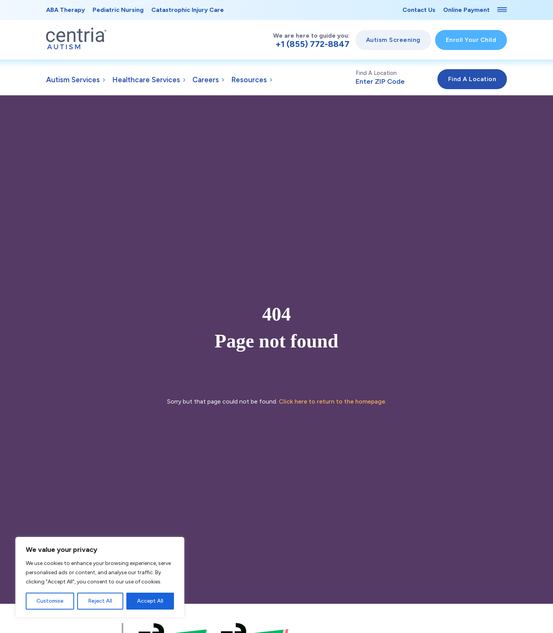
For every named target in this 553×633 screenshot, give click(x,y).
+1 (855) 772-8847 (312, 44)
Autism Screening (393, 39)
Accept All (150, 601)
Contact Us (418, 9)
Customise (49, 601)
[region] (99, 577)
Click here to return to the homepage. (332, 401)
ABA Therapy (65, 9)
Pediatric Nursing (118, 9)
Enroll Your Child (471, 39)
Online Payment (466, 9)
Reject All (100, 601)
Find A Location (396, 78)
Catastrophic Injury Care (187, 9)
